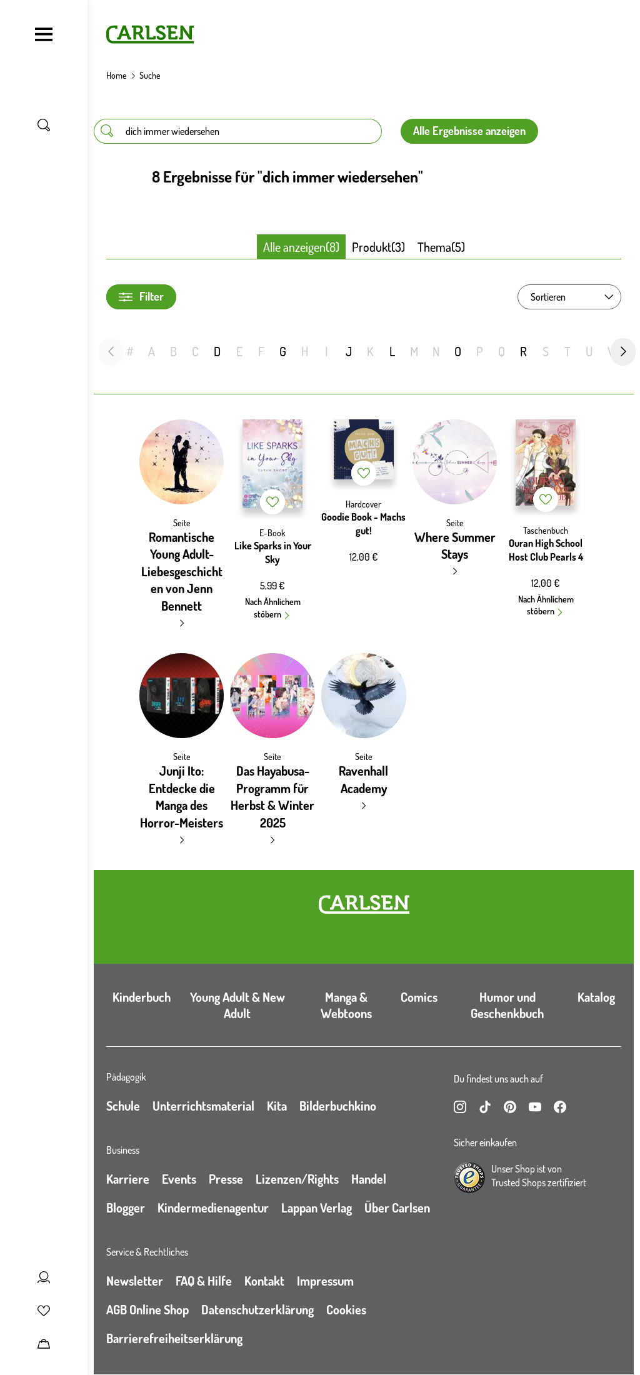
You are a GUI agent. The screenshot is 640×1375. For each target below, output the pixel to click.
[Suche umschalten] (43, 125)
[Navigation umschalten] (43, 34)
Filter (141, 296)
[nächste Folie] (623, 352)
